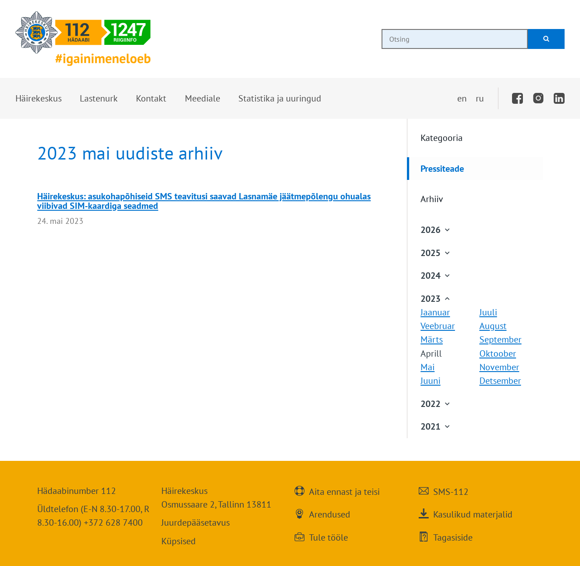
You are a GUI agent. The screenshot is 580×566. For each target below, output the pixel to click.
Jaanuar (435, 312)
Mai (427, 367)
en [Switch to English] (462, 98)
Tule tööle (328, 537)
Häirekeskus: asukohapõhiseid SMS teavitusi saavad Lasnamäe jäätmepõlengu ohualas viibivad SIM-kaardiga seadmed (204, 200)
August (493, 325)
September (500, 339)
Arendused (329, 513)
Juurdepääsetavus (195, 522)
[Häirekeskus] (82, 38)
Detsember (500, 380)
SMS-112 (451, 491)
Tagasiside (453, 537)
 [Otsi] (546, 39)
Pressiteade (442, 168)
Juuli (488, 312)
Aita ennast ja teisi (344, 491)
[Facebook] (517, 98)
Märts (431, 339)
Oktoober (497, 353)
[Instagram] (538, 98)
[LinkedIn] (559, 98)
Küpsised (178, 541)
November (499, 367)
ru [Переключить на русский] (480, 98)
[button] (38, 98)
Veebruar (437, 325)
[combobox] (455, 39)
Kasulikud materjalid (472, 513)
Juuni (430, 380)
